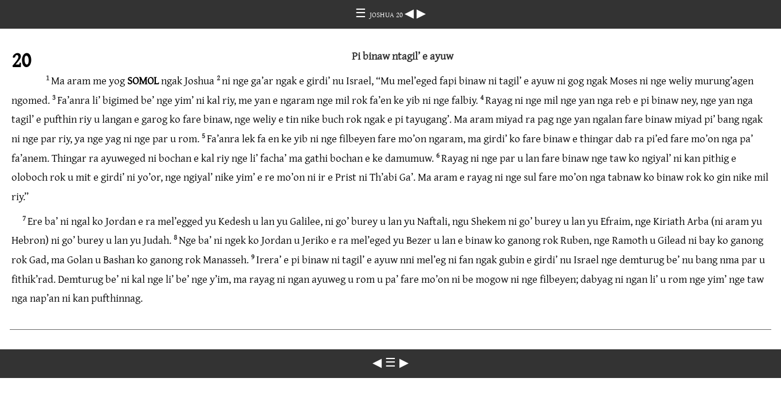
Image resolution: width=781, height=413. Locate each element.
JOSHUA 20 (387, 14)
